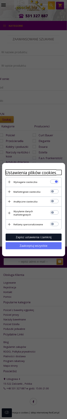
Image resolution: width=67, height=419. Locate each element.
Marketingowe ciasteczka (26, 191)
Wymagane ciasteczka (25, 181)
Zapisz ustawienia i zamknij (33, 237)
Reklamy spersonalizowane (28, 224)
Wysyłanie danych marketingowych (23, 213)
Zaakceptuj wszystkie (33, 245)
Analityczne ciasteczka (25, 201)
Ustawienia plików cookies (31, 172)
